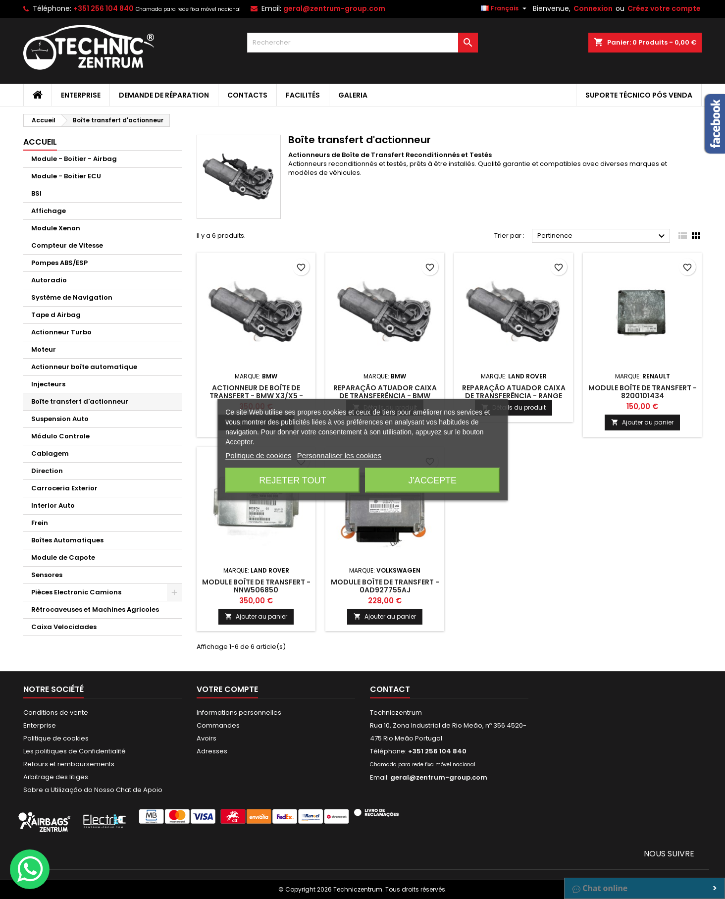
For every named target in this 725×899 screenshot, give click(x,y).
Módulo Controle (60, 436)
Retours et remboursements (68, 764)
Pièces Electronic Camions (76, 592)
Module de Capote (63, 557)
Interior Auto (53, 505)
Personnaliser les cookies (339, 455)
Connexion (593, 8)
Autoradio (49, 280)
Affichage (48, 210)
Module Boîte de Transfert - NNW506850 (256, 586)
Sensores (46, 575)
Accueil (40, 142)
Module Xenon (55, 228)
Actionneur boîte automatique (84, 366)
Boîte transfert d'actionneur (79, 401)
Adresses (212, 751)
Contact (390, 689)
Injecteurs (48, 384)
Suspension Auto (60, 418)
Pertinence (602, 236)
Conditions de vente (55, 712)
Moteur (43, 349)
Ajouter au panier (642, 422)
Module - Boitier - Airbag (74, 158)
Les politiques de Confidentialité (74, 751)
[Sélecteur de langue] (505, 8)
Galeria (352, 95)
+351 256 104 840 (103, 8)
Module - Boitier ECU (66, 176)
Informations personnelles (239, 712)
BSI (36, 193)
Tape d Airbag (56, 314)
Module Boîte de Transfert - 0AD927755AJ (385, 586)
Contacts (247, 95)
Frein (39, 523)
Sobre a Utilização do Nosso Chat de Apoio (92, 789)
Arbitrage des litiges (55, 777)
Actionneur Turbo (61, 332)
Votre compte (227, 689)
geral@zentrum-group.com (334, 8)
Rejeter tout (292, 480)
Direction (47, 471)
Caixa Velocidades (64, 627)
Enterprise (81, 95)
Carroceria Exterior (64, 488)
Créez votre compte (664, 8)
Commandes (218, 725)
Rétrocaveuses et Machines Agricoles (95, 609)
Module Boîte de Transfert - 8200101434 (642, 392)
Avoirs (206, 738)
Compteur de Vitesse (67, 245)
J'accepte (432, 480)
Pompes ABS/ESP (59, 262)
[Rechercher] (362, 43)
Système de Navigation (71, 297)
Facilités (303, 95)
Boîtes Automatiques (67, 540)
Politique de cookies (56, 738)
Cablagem (50, 453)
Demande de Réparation (164, 95)
